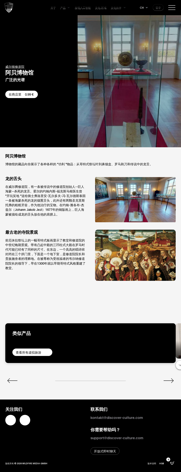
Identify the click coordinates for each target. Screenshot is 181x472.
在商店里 (21, 94)
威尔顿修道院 (14, 66)
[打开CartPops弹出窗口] (172, 463)
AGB (161, 463)
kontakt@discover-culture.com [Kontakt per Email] (116, 417)
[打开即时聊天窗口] (104, 451)
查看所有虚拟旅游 (28, 352)
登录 (158, 7)
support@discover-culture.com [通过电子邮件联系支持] (116, 437)
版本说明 (152, 463)
